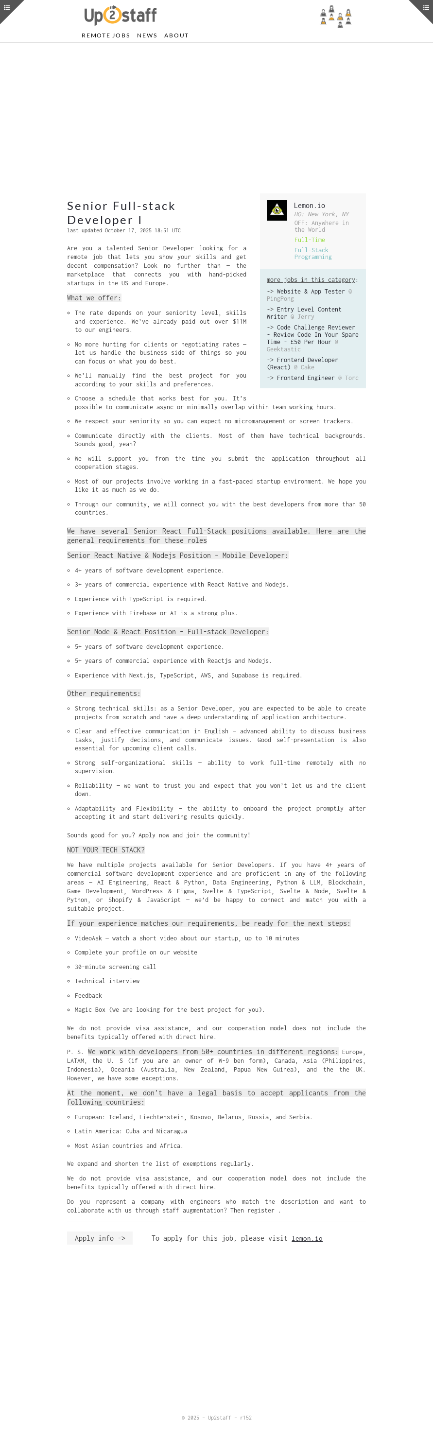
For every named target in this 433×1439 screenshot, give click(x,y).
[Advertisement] (216, 118)
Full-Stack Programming (313, 253)
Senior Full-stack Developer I (121, 212)
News (147, 35)
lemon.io (307, 1238)
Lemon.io (309, 205)
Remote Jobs (106, 35)
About (176, 35)
